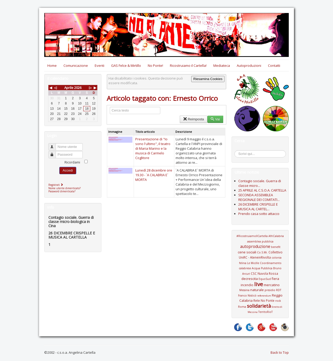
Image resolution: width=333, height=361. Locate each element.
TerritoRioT (265, 312)
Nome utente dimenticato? (64, 188)
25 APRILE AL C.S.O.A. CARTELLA (262, 190)
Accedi (68, 170)
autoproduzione (255, 246)
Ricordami (72, 162)
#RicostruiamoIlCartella (252, 236)
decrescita (249, 278)
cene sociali (247, 252)
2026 (77, 87)
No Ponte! (155, 65)
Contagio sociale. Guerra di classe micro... (259, 183)
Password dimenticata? (61, 191)
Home (52, 65)
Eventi (99, 65)
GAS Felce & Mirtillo (126, 65)
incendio (247, 285)
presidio (270, 290)
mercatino (272, 285)
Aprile (68, 87)
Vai (215, 119)
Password (54, 152)
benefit (275, 247)
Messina (244, 290)
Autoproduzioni (249, 65)
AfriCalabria (276, 236)
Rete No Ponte (263, 300)
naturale (257, 289)
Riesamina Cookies (207, 79)
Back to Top (280, 352)
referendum (264, 295)
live (258, 284)
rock (278, 301)
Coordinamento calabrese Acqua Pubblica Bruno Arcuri (260, 268)
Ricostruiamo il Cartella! (188, 65)
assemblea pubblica (260, 241)
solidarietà (259, 306)
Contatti (274, 65)
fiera (275, 278)
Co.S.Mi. (262, 252)
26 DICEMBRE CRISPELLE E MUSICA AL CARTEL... (258, 206)
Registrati (56, 185)
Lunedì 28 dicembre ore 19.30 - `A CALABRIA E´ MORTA (153, 175)
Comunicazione (75, 65)
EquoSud (265, 279)
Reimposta (193, 119)
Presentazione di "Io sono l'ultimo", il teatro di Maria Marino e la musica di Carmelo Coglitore (152, 148)
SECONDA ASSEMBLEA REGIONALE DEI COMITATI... (259, 197)
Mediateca (221, 65)
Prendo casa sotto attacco (258, 213)
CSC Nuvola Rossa (264, 273)
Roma (242, 307)
